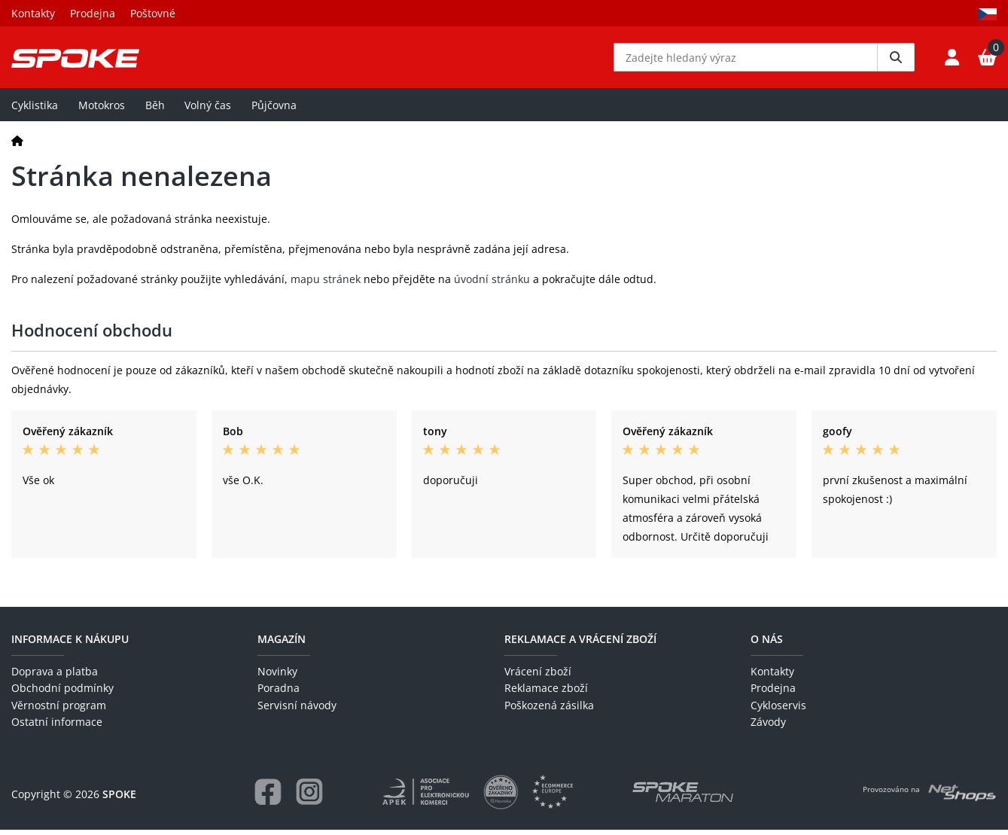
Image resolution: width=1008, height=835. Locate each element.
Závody (768, 728)
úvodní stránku (492, 285)
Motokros (101, 110)
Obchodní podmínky (62, 694)
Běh (155, 110)
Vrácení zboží (537, 677)
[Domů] (17, 146)
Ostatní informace (56, 728)
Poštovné (152, 13)
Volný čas (207, 110)
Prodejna (92, 13)
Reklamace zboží (546, 694)
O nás (767, 644)
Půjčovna (274, 110)
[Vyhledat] (896, 60)
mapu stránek (326, 285)
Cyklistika (34, 110)
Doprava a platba (54, 677)
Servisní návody (297, 710)
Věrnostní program (58, 710)
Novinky (277, 677)
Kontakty (33, 13)
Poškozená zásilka (549, 710)
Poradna (278, 694)
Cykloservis (778, 710)
